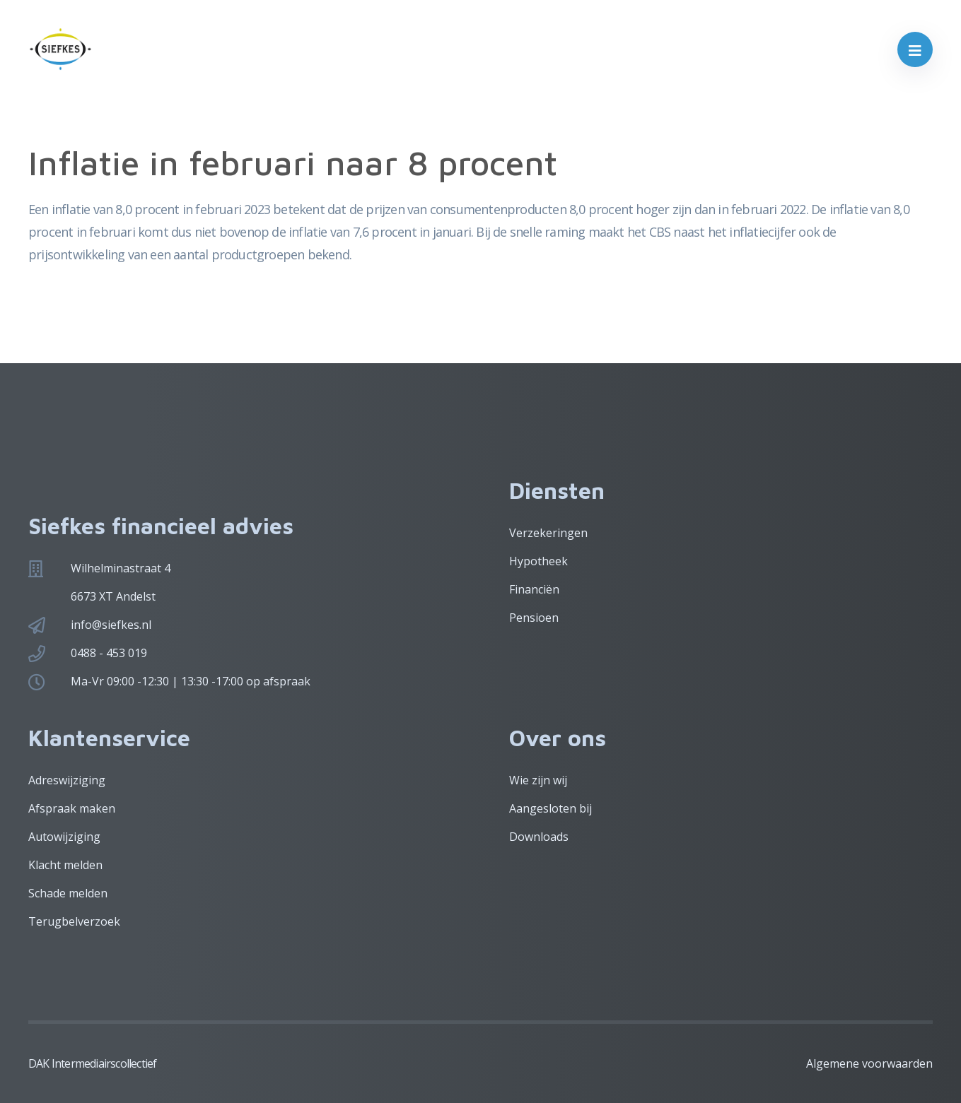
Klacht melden (65, 865)
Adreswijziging (66, 780)
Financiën (534, 589)
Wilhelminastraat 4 (120, 568)
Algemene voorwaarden (869, 1063)
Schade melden (67, 893)
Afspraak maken (71, 808)
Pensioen (534, 617)
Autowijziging (64, 836)
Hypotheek (538, 561)
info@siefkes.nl (111, 624)
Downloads (539, 836)
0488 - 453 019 (109, 653)
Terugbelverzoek (74, 921)
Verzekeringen (548, 533)
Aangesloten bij (550, 808)
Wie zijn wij (538, 780)
